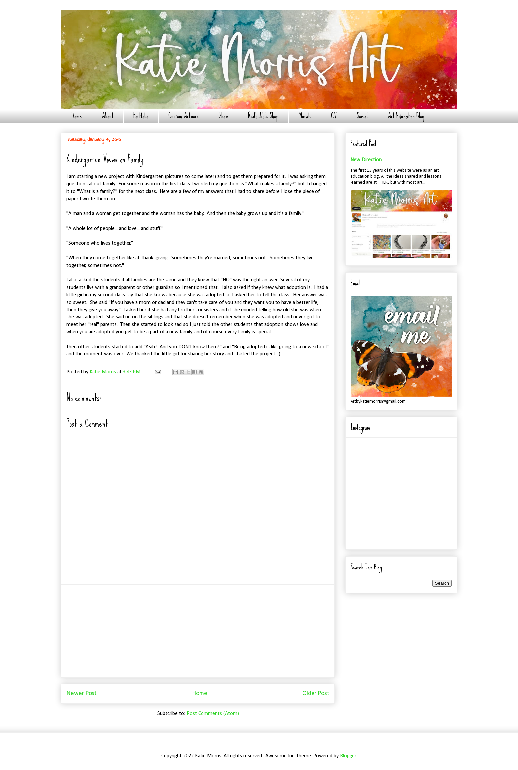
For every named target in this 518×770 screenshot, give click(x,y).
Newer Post (81, 693)
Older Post (315, 693)
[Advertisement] (197, 631)
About (107, 115)
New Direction (366, 160)
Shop (223, 115)
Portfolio (140, 115)
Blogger (348, 756)
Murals (305, 115)
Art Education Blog (406, 115)
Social (362, 115)
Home (76, 115)
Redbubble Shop (263, 115)
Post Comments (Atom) (213, 713)
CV (334, 115)
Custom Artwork (183, 115)
